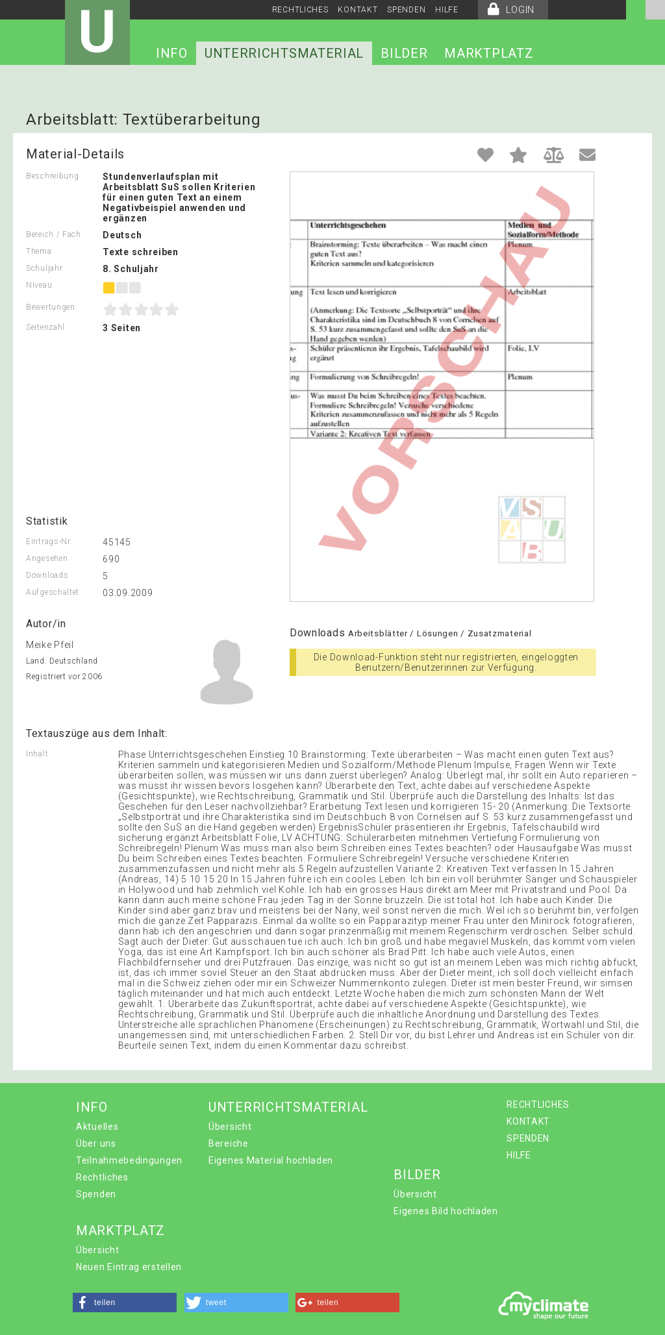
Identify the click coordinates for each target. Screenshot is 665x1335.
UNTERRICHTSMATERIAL (284, 53)
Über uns (96, 1143)
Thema (39, 251)
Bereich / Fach (53, 234)
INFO (172, 53)
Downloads (47, 575)
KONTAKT (357, 9)
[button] (125, 1302)
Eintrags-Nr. (49, 541)
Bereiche (228, 1143)
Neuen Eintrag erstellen (129, 1267)
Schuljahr (44, 268)
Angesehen (47, 558)
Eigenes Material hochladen (270, 1160)
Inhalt (37, 753)
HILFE (446, 9)
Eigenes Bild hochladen (445, 1211)
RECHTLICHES (300, 9)
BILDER (404, 53)
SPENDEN (406, 9)
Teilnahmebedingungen (129, 1160)
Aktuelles (97, 1126)
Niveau (39, 285)
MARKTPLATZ (488, 53)
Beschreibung (52, 176)
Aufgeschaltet (52, 592)
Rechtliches (102, 1177)
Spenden (96, 1194)
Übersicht (229, 1126)
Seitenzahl (45, 327)
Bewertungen (50, 307)
